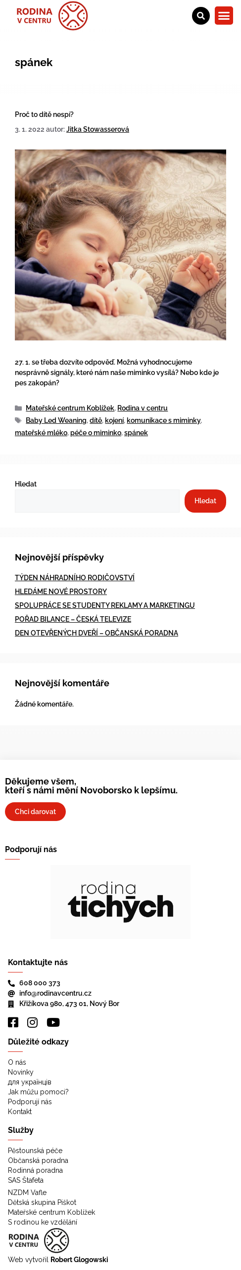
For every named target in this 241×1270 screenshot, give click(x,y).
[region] (120, 902)
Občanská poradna (38, 1160)
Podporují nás (30, 1102)
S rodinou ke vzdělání (42, 1222)
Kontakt (20, 1112)
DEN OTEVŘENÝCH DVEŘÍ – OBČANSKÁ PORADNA (96, 633)
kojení (114, 420)
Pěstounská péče (35, 1151)
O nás (17, 1062)
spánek (136, 433)
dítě (96, 420)
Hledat (26, 484)
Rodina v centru (142, 408)
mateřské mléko (41, 433)
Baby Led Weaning (56, 420)
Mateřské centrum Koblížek (70, 408)
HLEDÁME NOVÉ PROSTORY (61, 592)
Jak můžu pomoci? (38, 1092)
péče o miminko (95, 433)
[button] (224, 15)
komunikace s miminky (163, 420)
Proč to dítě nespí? (44, 114)
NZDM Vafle (27, 1192)
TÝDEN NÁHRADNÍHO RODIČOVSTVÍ (75, 578)
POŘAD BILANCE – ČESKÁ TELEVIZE (73, 619)
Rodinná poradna (35, 1170)
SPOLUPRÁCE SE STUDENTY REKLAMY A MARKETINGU (105, 605)
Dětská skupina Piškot (42, 1202)
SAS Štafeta (26, 1180)
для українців (29, 1082)
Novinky (21, 1072)
